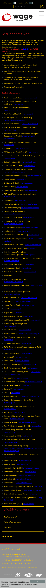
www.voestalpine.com (31, 468)
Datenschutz (29, 563)
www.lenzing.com (28, 305)
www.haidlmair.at (24, 231)
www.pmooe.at (21, 357)
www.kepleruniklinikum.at (13, 282)
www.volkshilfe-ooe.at (27, 475)
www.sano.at (33, 368)
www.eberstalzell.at (11, 110)
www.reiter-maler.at (22, 361)
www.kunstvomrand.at (29, 298)
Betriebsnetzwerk (10, 517)
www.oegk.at (8, 340)
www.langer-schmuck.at (24, 301)
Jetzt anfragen (8, 536)
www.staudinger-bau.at (30, 396)
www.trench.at (26, 436)
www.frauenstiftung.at (28, 204)
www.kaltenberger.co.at (30, 208)
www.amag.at (28, 114)
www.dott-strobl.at (17, 418)
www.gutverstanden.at (30, 227)
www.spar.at (15, 393)
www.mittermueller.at (35, 175)
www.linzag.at (16, 309)
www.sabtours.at (30, 364)
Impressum (18, 563)
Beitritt (26, 49)
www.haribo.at (33, 235)
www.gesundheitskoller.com (14, 214)
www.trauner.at (9, 432)
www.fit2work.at (10, 130)
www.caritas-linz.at (29, 162)
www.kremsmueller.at (12, 294)
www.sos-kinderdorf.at (33, 381)
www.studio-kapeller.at (27, 422)
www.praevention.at (11, 261)
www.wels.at (28, 316)
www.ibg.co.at (30, 254)
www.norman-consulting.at (29, 333)
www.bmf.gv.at (9, 402)
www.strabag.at (19, 412)
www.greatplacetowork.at (13, 224)
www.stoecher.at (10, 409)
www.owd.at (8, 349)
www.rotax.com (34, 152)
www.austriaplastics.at (30, 124)
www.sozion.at (18, 389)
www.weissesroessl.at (33, 245)
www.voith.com (30, 472)
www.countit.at (29, 166)
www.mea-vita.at (31, 98)
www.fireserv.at (20, 200)
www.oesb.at (26, 343)
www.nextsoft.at (25, 330)
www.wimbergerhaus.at (32, 490)
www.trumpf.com (10, 442)
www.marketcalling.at (12, 326)
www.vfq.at (8, 457)
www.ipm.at (30, 264)
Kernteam (7, 527)
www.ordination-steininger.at (14, 172)
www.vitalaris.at (22, 464)
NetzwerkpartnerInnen (12, 522)
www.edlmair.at (22, 187)
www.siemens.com (21, 378)
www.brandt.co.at (22, 148)
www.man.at (35, 320)
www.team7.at (35, 426)
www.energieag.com (32, 190)
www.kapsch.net (30, 272)
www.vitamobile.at (26, 460)
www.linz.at (20, 312)
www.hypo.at (32, 248)
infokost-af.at (7, 563)
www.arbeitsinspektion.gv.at (14, 120)
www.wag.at (39, 486)
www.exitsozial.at (10, 196)
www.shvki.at (9, 145)
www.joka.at (26, 268)
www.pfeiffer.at (27, 353)
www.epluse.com (27, 183)
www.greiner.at (28, 217)
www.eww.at (21, 179)
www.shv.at (27, 385)
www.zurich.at (28, 504)
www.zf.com (34, 494)
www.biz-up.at (10, 158)
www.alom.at (18, 104)
